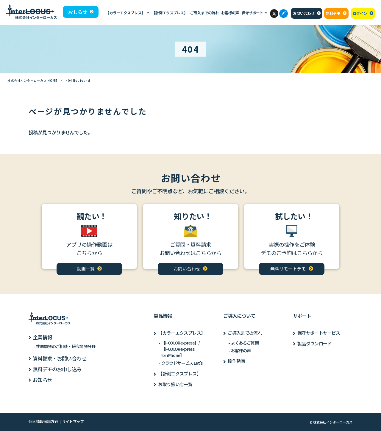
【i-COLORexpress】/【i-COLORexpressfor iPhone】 (180, 349)
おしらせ (77, 11)
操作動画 (236, 361)
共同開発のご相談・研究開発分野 (65, 346)
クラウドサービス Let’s (182, 363)
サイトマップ (73, 421)
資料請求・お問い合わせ (59, 358)
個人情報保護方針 (43, 421)
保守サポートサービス (318, 333)
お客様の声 (241, 350)
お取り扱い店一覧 (175, 384)
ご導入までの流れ (245, 333)
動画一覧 (86, 268)
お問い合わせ (303, 13)
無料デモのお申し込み (57, 369)
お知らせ (42, 379)
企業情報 (42, 337)
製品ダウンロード (314, 343)
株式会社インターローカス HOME (32, 80)
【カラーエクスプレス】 (181, 333)
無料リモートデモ (288, 268)
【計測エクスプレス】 (179, 373)
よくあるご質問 (245, 343)
